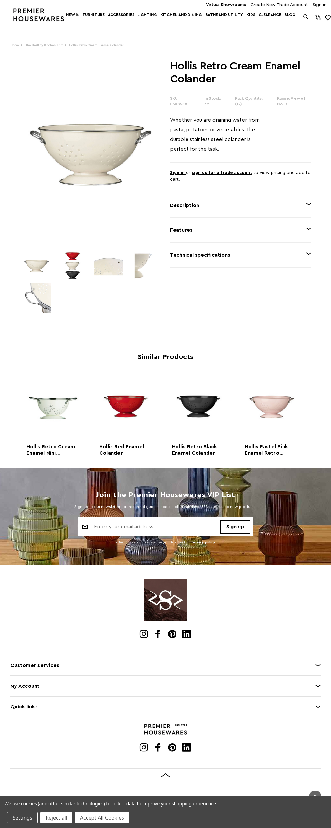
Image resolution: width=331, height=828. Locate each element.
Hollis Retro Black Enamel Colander (194, 450)
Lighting (147, 14)
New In (73, 14)
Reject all (56, 817)
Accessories (121, 14)
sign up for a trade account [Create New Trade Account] (222, 172)
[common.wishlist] (327, 17)
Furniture (93, 14)
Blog (289, 14)
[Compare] (318, 17)
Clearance (270, 14)
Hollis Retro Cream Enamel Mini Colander (51, 450)
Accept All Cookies (102, 817)
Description (184, 205)
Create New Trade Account (279, 5)
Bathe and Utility (224, 14)
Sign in (319, 5)
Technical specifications (200, 255)
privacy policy (203, 542)
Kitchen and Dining (181, 14)
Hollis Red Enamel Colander (121, 450)
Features (181, 230)
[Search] (305, 17)
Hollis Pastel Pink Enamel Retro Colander (266, 450)
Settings (22, 817)
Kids (250, 14)
